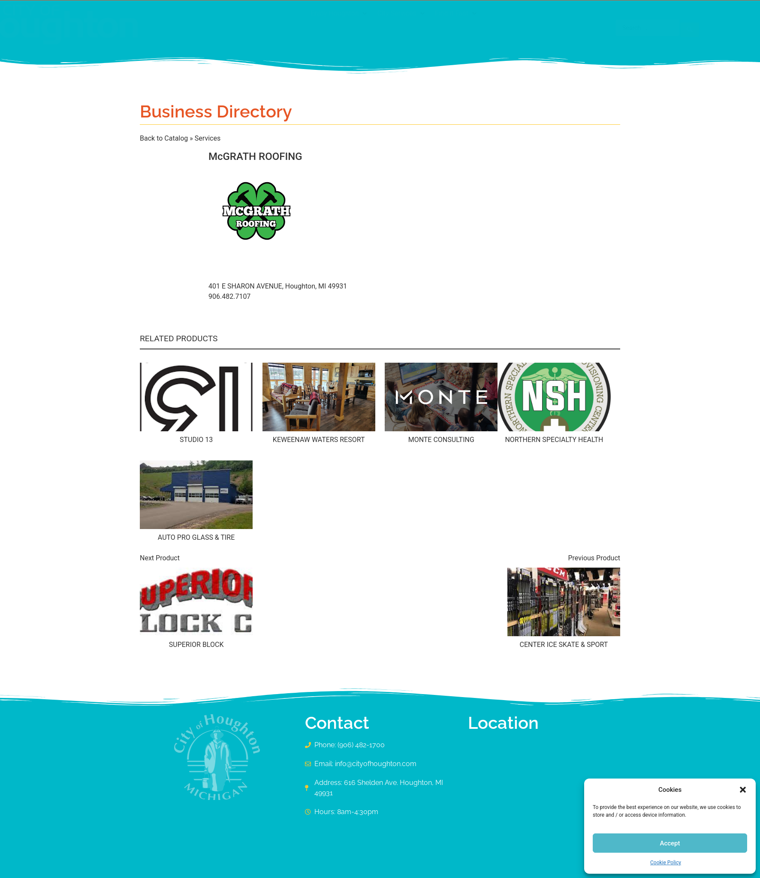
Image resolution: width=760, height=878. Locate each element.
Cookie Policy (665, 863)
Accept (670, 843)
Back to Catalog (165, 138)
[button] (743, 789)
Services (207, 138)
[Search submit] (607, 28)
